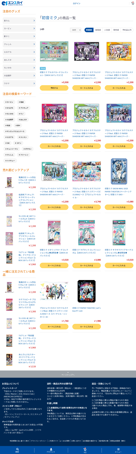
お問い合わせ (76, 441)
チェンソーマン (12, 149)
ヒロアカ (10, 137)
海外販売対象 (104, 441)
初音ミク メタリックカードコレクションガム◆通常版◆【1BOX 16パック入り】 (54, 252)
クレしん (10, 155)
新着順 (89, 29)
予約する (54, 88)
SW (8, 143)
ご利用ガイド (53, 441)
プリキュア (24, 108)
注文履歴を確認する (90, 441)
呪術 (8, 125)
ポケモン (28, 149)
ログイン (76, 3)
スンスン (23, 137)
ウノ (22, 114)
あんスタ (23, 119)
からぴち (10, 108)
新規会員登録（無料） (118, 441)
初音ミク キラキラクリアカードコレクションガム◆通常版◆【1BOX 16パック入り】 (119, 252)
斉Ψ (18, 125)
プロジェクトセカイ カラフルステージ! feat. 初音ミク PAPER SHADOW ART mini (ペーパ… (86, 75)
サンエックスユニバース (15, 131)
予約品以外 (127, 29)
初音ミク (49, 17)
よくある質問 (64, 441)
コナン (18, 143)
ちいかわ (10, 114)
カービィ (10, 102)
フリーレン (24, 155)
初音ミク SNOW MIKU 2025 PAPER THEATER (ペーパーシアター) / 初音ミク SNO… (118, 191)
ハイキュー (11, 160)
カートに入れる (86, 88)
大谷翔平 (10, 119)
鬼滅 (22, 102)
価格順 (98, 29)
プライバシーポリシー (39, 441)
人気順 (107, 29)
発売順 (116, 29)
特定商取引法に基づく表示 (19, 441)
